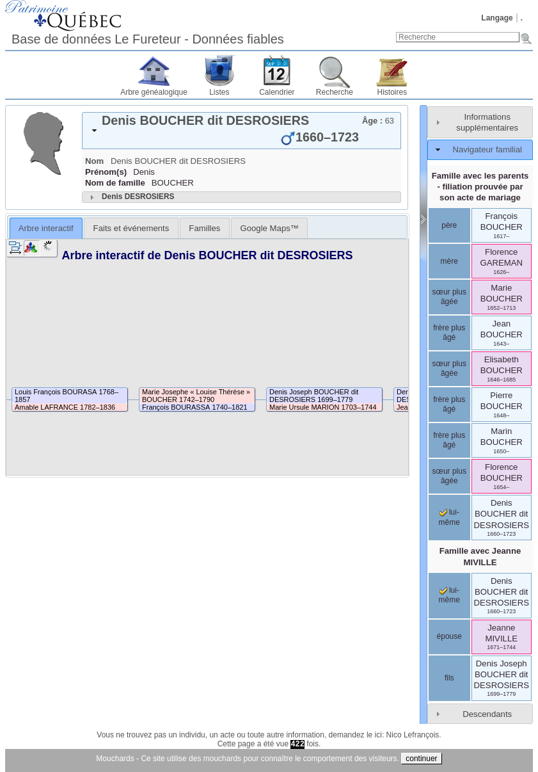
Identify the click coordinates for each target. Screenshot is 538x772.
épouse (449, 636)
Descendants (487, 714)
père (449, 225)
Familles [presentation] (204, 228)
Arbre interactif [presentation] (46, 228)
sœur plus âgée (449, 297)
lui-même (449, 517)
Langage (496, 17)
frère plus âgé (449, 332)
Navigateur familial (486, 149)
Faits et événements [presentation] (131, 228)
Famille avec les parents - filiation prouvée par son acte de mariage (480, 186)
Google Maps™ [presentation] (269, 228)
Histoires (392, 92)
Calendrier (276, 92)
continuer (421, 758)
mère (449, 261)
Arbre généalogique (153, 92)
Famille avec (480, 556)
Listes (219, 92)
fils (449, 677)
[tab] (241, 130)
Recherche (334, 92)
